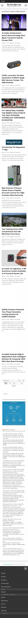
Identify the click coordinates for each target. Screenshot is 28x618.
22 (19, 380)
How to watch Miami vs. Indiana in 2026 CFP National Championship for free (13, 540)
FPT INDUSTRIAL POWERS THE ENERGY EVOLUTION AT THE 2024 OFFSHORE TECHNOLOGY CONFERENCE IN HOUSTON (13, 115)
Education (4, 600)
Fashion (3, 607)
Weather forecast (13, 424)
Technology (5, 583)
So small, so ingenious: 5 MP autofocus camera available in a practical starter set (14, 271)
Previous (6, 380)
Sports (3, 597)
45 (22, 383)
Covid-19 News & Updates (8, 594)
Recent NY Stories (9, 429)
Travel (3, 604)
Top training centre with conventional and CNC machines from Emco (12, 231)
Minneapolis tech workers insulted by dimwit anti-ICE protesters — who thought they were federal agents (13, 505)
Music (3, 589)
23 (23, 380)
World (3, 573)
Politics (3, 576)
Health (3, 592)
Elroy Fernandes (15, 43)
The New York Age (7, 564)
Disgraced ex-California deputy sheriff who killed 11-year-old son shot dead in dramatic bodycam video (13, 492)
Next (13, 386)
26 (14, 383)
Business (4, 580)
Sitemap (3, 610)
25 (10, 383)
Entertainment (6, 586)
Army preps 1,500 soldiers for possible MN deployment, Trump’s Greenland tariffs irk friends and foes (13, 471)
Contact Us (4, 613)
